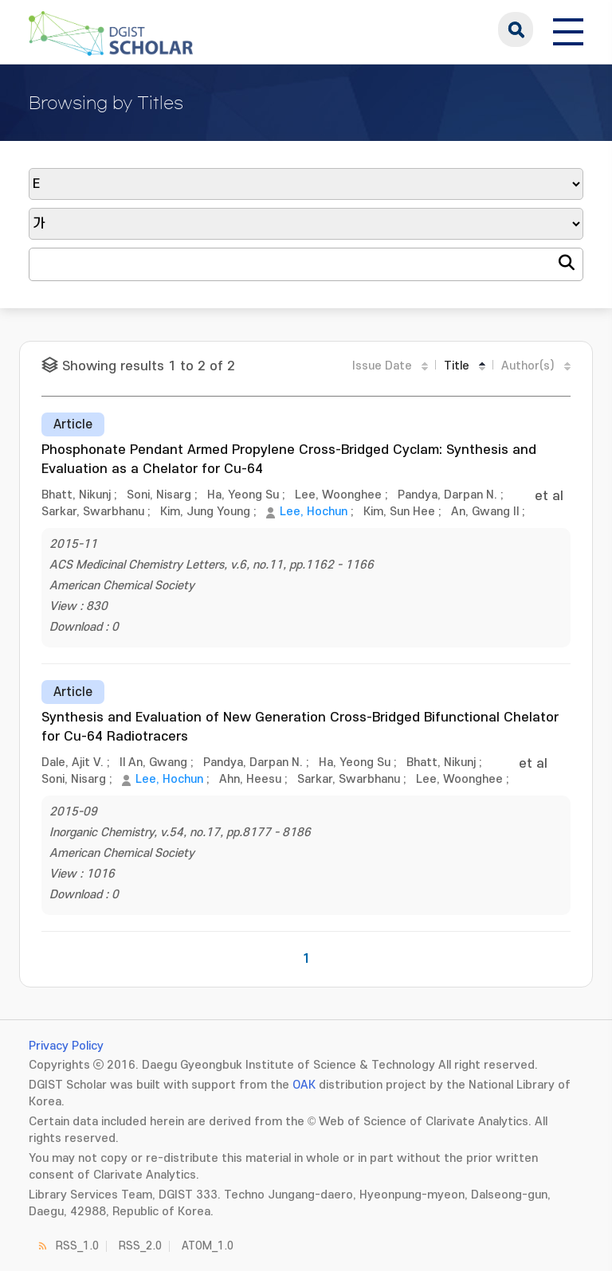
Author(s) (528, 366)
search (515, 29)
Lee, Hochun (313, 511)
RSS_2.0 (140, 1246)
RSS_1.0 (77, 1246)
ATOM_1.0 (207, 1246)
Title (456, 366)
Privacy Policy (66, 1046)
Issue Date (382, 366)
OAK (304, 1085)
